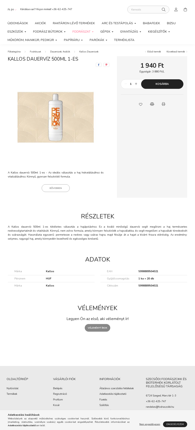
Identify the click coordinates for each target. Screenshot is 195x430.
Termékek (12, 394)
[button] (140, 104)
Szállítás (104, 405)
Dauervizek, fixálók (60, 51)
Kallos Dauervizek (88, 51)
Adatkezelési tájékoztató (112, 394)
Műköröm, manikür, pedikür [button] (31, 40)
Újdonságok (17, 23)
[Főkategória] (14, 51)
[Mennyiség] (131, 84)
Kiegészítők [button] (158, 32)
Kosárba (162, 84)
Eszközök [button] (15, 32)
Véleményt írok (97, 327)
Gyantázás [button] (129, 32)
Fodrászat (35, 51)
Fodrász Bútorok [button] (48, 32)
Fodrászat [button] (81, 32)
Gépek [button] (105, 32)
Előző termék (154, 51)
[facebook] (98, 65)
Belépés (57, 388)
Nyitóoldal (12, 388)
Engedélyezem (175, 424)
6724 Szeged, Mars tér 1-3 (161, 395)
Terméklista (124, 40)
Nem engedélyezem (149, 424)
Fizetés (103, 399)
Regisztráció (60, 394)
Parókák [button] (97, 40)
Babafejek (151, 23)
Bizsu (171, 23)
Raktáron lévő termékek (74, 23)
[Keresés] (148, 9)
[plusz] (136, 84)
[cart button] (185, 9)
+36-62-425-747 (62, 9)
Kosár (56, 405)
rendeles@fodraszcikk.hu (160, 407)
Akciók (40, 23)
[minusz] (126, 84)
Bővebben (56, 188)
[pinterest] (106, 65)
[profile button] (176, 9)
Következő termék (176, 51)
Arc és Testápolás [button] (118, 23)
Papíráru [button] (72, 40)
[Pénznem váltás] (11, 9)
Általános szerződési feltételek (116, 388)
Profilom (58, 399)
